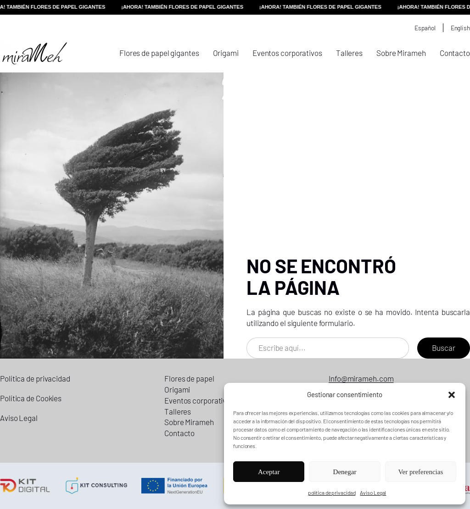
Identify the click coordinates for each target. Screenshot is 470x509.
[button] (451, 394)
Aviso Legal (373, 492)
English (460, 28)
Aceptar (269, 472)
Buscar (443, 347)
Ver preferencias (420, 472)
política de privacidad (332, 492)
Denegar (345, 472)
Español (424, 28)
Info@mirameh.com (361, 378)
